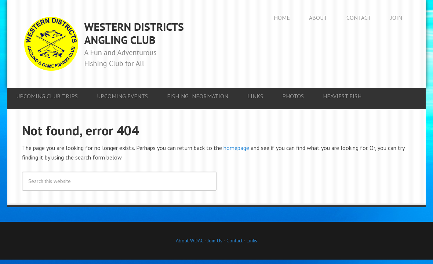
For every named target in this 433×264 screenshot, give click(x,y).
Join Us (214, 240)
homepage (236, 147)
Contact (234, 240)
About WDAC (189, 240)
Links (252, 240)
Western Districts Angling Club (104, 44)
